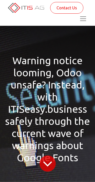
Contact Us (66, 8)
